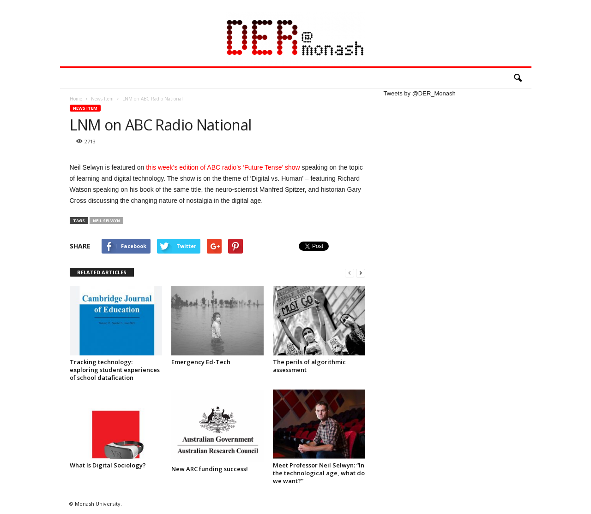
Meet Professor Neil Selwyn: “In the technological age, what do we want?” (319, 473)
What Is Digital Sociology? (108, 465)
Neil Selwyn (106, 221)
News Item (85, 108)
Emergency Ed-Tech (200, 362)
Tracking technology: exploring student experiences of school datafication (115, 370)
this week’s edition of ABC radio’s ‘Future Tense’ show (223, 167)
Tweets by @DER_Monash (420, 93)
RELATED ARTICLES (102, 272)
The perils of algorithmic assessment (309, 366)
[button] (517, 78)
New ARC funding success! (209, 469)
